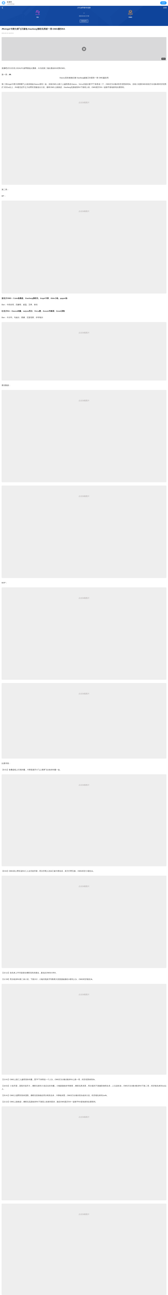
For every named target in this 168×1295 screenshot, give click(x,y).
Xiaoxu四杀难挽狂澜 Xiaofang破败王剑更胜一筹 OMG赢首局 (84, 78)
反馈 (165, 8)
